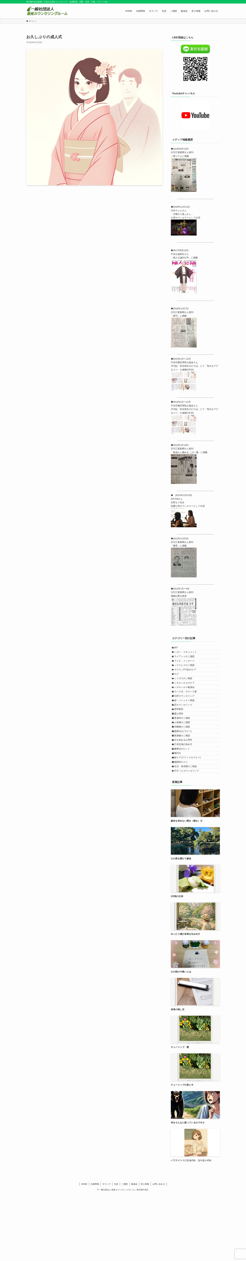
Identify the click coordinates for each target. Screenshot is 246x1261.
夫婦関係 (95, 1251)
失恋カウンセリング (185, 736)
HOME (84, 1251)
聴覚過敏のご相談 (184, 782)
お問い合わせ (158, 1251)
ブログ (178, 689)
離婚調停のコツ (183, 823)
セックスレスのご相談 (186, 675)
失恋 (116, 1251)
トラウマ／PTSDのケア (187, 682)
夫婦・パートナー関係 (186, 729)
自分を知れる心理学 (185, 789)
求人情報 (145, 1251)
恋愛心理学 (180, 749)
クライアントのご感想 (186, 662)
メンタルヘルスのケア (186, 702)
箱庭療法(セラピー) (184, 776)
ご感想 (124, 1251)
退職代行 (179, 809)
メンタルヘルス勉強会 (186, 709)
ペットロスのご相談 (185, 695)
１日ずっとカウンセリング (188, 836)
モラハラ (106, 1251)
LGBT (178, 648)
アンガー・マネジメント (187, 655)
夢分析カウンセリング (186, 722)
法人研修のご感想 (184, 762)
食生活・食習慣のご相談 (187, 829)
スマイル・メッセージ (186, 668)
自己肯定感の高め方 (185, 796)
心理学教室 (180, 742)
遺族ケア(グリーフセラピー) (189, 816)
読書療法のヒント (184, 803)
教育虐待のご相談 (184, 756)
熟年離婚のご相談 (184, 769)
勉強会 (134, 1251)
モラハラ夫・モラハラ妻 (187, 715)
